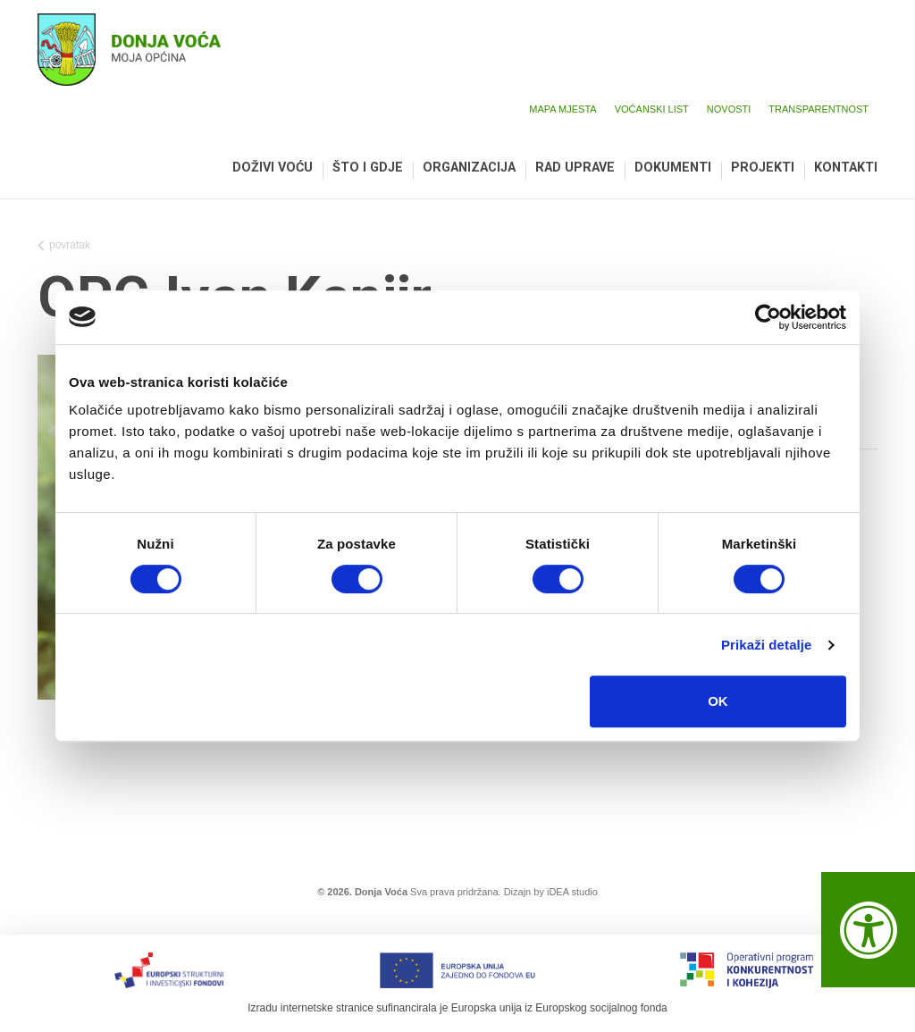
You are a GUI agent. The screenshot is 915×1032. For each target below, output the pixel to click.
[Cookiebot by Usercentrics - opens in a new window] (768, 317)
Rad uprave (575, 168)
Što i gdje (367, 168)
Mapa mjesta (562, 109)
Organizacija (469, 168)
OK (718, 701)
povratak (64, 246)
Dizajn (518, 891)
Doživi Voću (272, 168)
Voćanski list (652, 109)
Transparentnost (818, 109)
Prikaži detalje (766, 644)
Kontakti (845, 168)
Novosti (729, 109)
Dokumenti (672, 168)
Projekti (762, 168)
